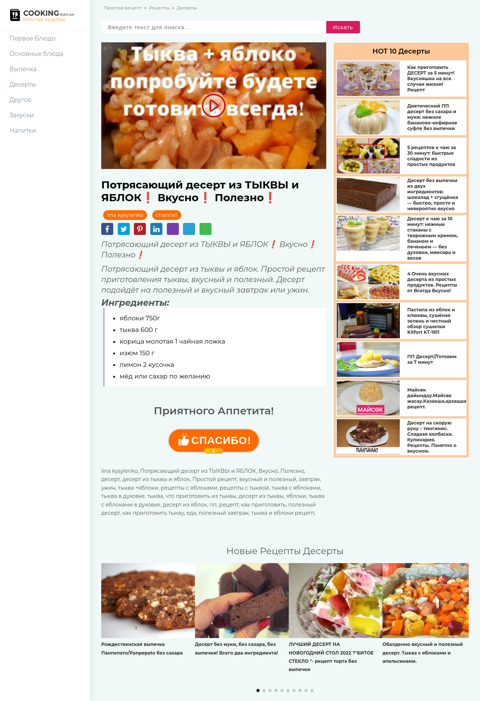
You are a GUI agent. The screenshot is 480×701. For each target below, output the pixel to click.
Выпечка (22, 69)
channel (166, 215)
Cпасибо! (221, 443)
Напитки (22, 130)
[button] (258, 690)
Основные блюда (36, 53)
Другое (20, 99)
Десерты (22, 84)
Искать (343, 27)
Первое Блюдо (32, 38)
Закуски (21, 115)
